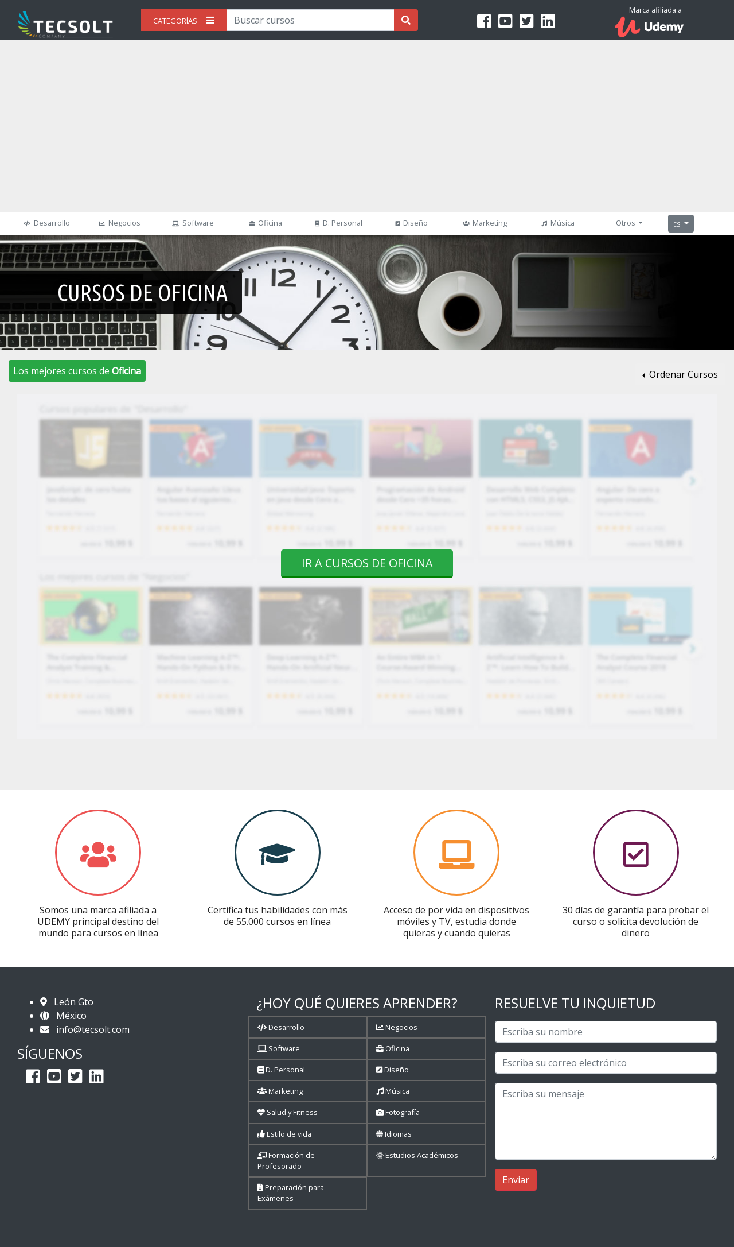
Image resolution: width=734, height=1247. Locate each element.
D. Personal (337, 223)
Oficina (264, 223)
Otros (626, 223)
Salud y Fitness (287, 1112)
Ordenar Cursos (682, 374)
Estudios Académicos (417, 1155)
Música (556, 223)
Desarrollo (45, 223)
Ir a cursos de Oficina (367, 563)
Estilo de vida (284, 1134)
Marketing (483, 223)
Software (191, 223)
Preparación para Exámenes (290, 1192)
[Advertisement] (367, 126)
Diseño (410, 223)
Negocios (118, 223)
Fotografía (398, 1112)
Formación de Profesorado (286, 1160)
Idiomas (394, 1134)
